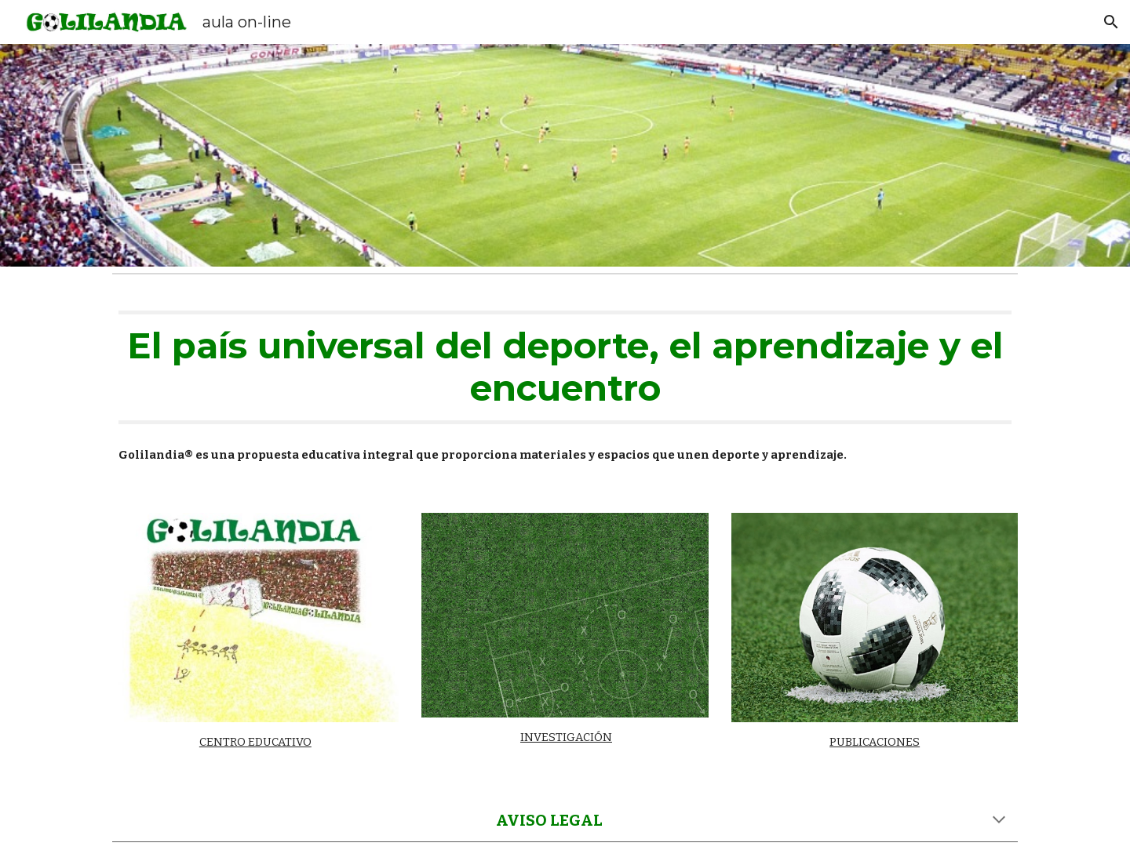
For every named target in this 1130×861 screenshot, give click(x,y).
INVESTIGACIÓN (566, 737)
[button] (1111, 22)
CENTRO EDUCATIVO (255, 742)
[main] (565, 367)
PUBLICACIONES (874, 742)
